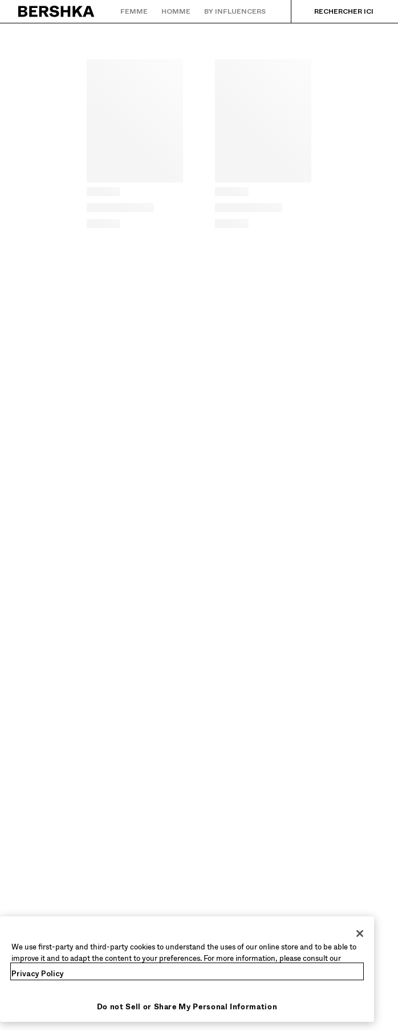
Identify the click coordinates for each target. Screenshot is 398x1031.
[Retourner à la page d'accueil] (56, 11)
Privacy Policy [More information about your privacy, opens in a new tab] (37, 973)
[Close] (359, 933)
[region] (187, 969)
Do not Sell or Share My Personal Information (187, 1006)
